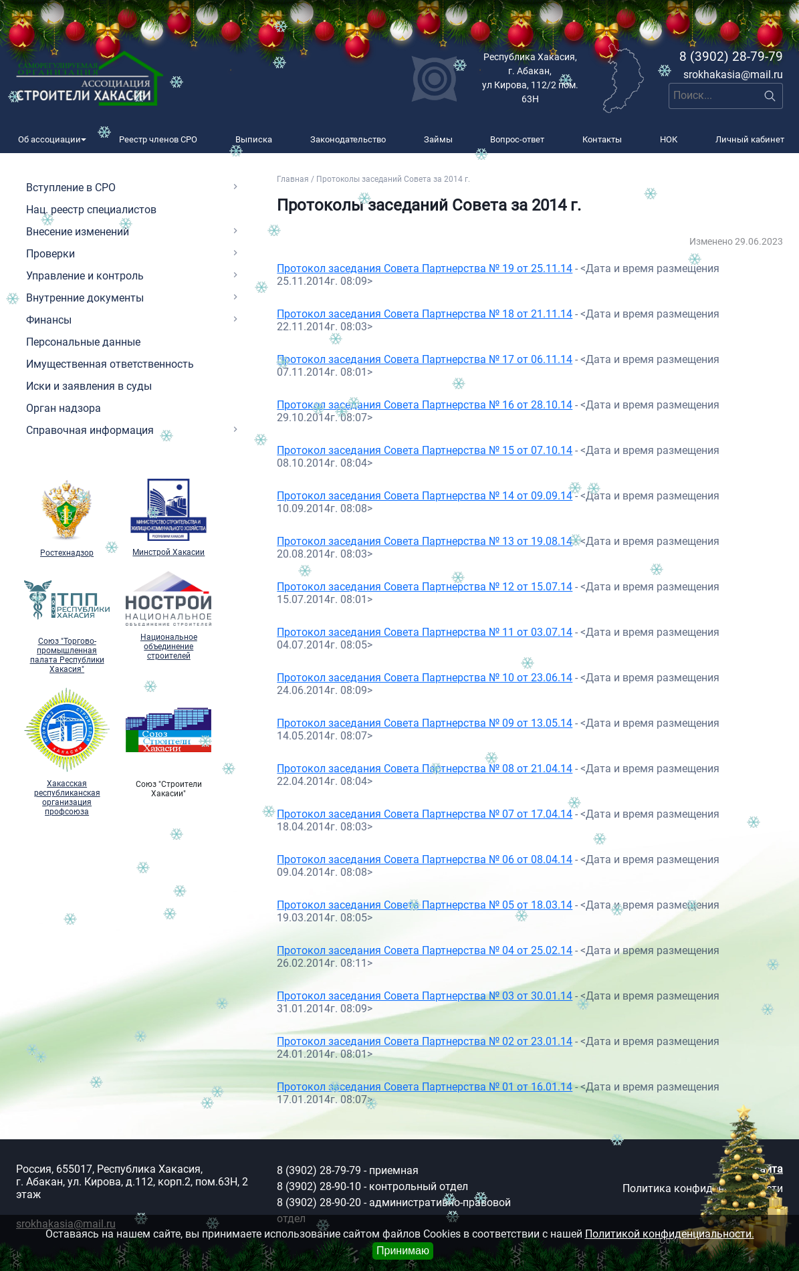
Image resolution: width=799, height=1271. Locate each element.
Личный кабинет (749, 139)
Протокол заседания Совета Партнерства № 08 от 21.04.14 (424, 768)
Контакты (602, 139)
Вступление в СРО (71, 187)
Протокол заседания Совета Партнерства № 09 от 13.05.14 (424, 723)
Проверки (50, 253)
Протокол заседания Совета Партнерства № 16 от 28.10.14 (424, 404)
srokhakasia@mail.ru (733, 74)
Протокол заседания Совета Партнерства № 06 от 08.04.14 (424, 859)
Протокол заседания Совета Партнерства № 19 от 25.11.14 (424, 268)
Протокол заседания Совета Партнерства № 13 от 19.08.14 (424, 541)
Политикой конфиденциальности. (669, 1234)
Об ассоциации (49, 139)
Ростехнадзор (67, 518)
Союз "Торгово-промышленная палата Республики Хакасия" (67, 622)
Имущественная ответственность (110, 364)
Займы (438, 139)
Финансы (49, 320)
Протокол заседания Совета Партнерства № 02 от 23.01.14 (424, 1041)
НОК (668, 139)
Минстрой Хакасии (168, 518)
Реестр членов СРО (158, 139)
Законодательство (348, 139)
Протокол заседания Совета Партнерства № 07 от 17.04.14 (424, 814)
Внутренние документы (85, 298)
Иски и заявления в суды (89, 386)
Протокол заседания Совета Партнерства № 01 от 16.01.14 (424, 1086)
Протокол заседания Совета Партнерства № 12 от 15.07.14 (424, 586)
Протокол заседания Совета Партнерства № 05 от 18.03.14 (424, 905)
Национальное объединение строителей (168, 616)
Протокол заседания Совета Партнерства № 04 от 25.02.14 (424, 950)
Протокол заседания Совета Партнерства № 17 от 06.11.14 (424, 359)
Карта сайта (752, 1169)
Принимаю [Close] (402, 1250)
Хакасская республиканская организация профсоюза (67, 752)
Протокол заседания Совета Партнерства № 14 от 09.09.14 (424, 495)
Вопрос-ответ (517, 139)
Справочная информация (90, 430)
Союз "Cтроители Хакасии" (168, 742)
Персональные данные (83, 342)
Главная (293, 179)
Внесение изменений (77, 231)
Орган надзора (63, 408)
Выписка (253, 139)
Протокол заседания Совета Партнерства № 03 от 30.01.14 (424, 996)
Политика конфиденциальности (702, 1188)
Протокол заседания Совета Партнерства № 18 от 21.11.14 (424, 314)
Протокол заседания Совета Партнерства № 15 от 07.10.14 (424, 450)
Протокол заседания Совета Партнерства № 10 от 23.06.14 (424, 677)
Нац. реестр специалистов (91, 209)
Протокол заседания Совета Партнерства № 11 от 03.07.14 (424, 632)
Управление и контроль (85, 275)
